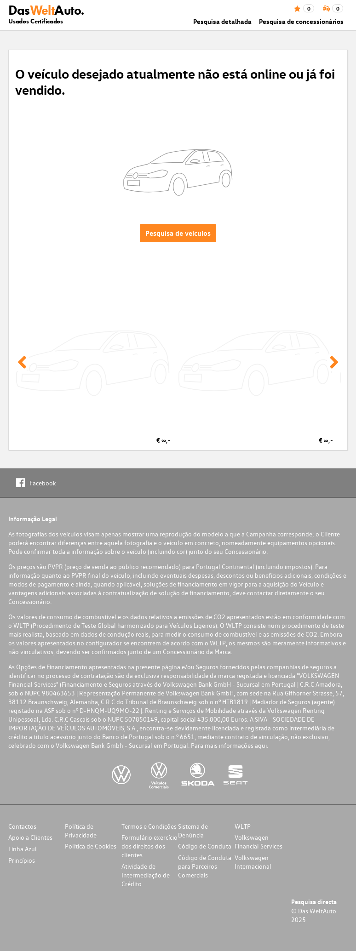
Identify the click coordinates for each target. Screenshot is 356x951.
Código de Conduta (204, 846)
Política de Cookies (90, 846)
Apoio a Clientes (30, 837)
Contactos (22, 826)
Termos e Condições (149, 826)
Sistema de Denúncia (193, 830)
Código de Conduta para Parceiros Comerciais (204, 866)
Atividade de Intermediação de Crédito (145, 875)
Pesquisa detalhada (222, 21)
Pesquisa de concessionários (301, 21)
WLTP (243, 826)
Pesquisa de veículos (178, 233)
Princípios (21, 860)
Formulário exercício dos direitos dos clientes (149, 846)
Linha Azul (22, 848)
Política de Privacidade (81, 830)
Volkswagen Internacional (253, 862)
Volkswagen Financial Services (258, 841)
